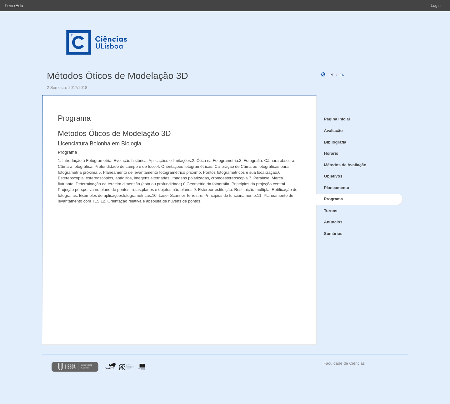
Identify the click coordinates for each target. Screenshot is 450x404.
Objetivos (333, 176)
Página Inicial (337, 119)
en (342, 75)
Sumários (333, 233)
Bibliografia (335, 142)
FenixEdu (14, 5)
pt (331, 75)
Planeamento (336, 187)
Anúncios (333, 222)
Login (436, 5)
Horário (331, 153)
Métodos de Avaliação (345, 165)
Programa (333, 199)
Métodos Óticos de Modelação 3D (117, 76)
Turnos (331, 210)
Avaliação (333, 130)
